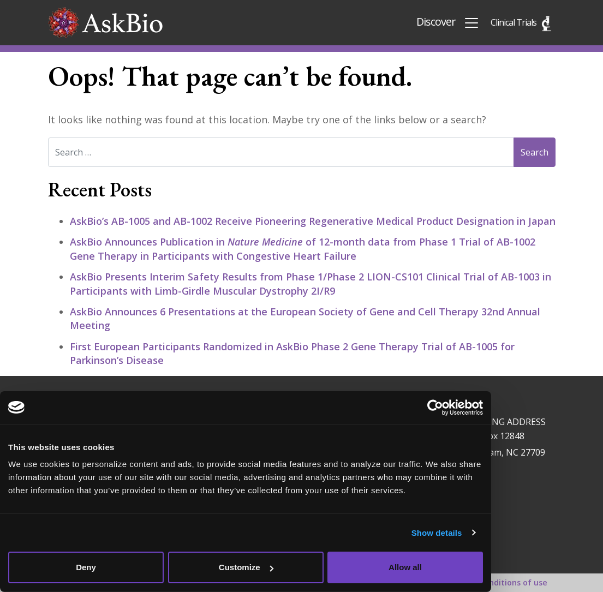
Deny (86, 567)
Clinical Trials (513, 22)
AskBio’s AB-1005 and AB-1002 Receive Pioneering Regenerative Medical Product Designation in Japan (313, 221)
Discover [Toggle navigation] (448, 22)
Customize (246, 567)
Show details (436, 532)
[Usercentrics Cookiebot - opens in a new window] (435, 407)
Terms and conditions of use (491, 582)
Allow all (405, 567)
